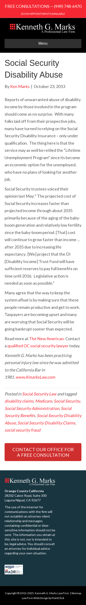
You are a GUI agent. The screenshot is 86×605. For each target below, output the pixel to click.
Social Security (67, 400)
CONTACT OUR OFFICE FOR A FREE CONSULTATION (43, 452)
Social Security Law (39, 393)
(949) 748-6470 (67, 6)
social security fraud (22, 430)
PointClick (58, 598)
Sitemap (76, 593)
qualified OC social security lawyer (38, 345)
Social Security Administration (32, 408)
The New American (46, 338)
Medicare (43, 400)
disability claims (19, 400)
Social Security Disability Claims (46, 422)
